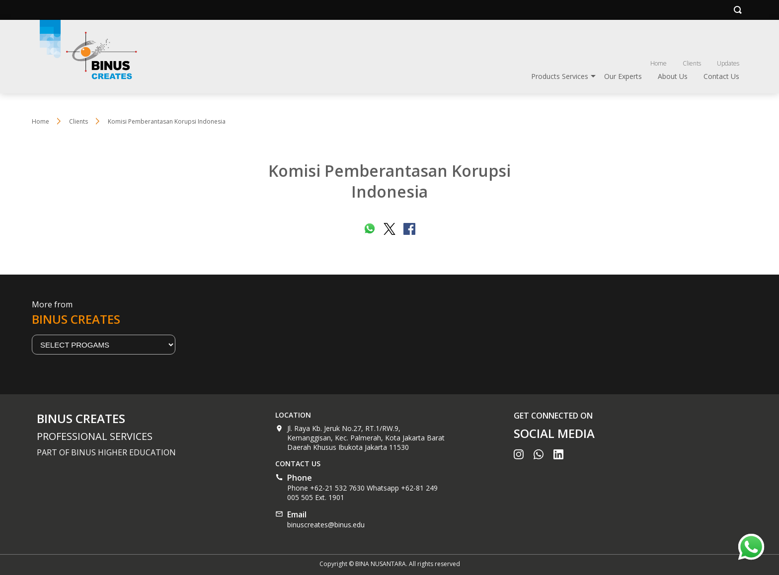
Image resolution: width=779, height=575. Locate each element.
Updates (728, 63)
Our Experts (623, 76)
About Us (673, 76)
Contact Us (721, 76)
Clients (692, 63)
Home (658, 63)
